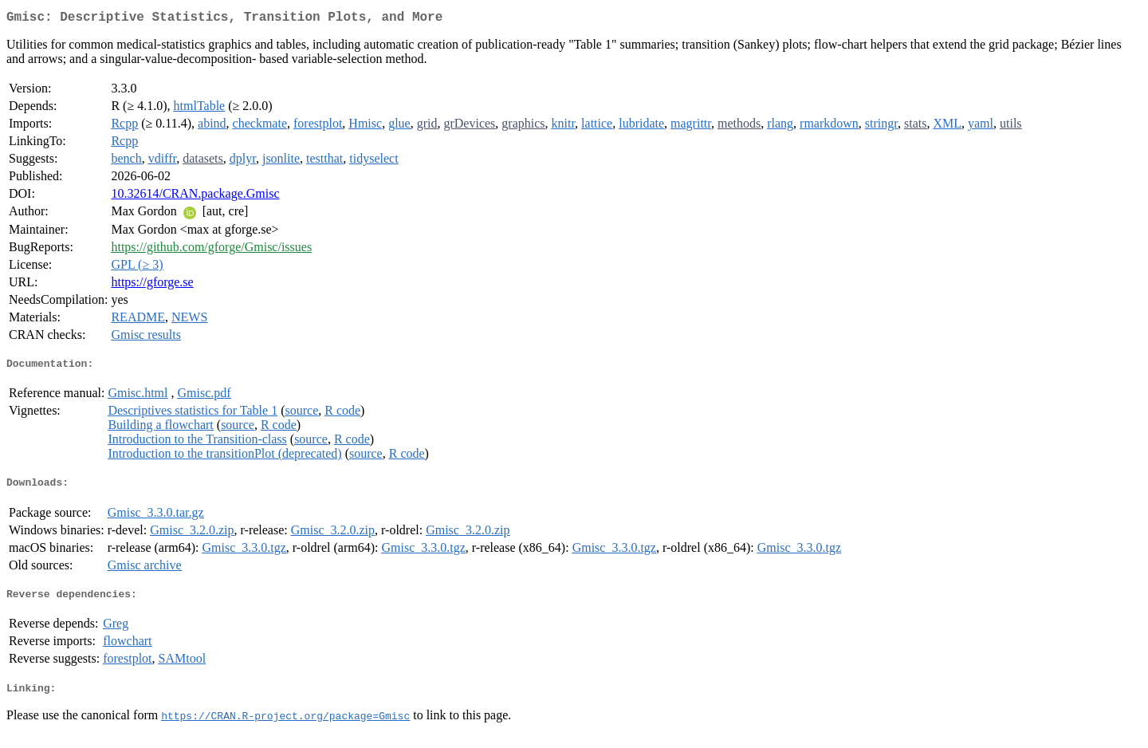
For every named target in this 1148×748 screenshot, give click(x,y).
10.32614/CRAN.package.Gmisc (195, 196)
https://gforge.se (152, 285)
